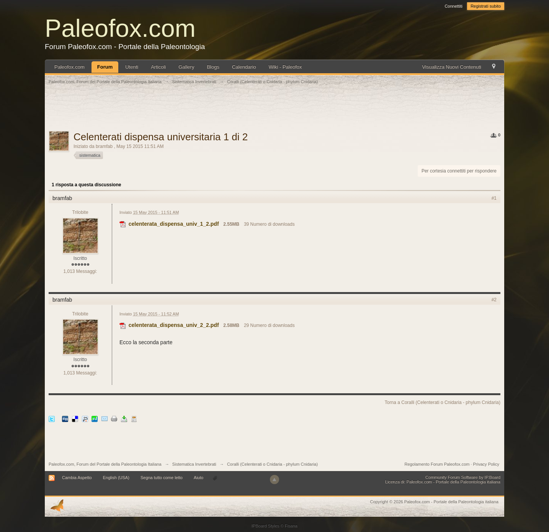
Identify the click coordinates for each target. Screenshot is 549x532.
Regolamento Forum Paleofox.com (436, 464)
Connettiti (453, 6)
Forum (105, 67)
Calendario (244, 67)
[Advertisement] (274, 112)
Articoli (158, 67)
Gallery (186, 67)
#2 (494, 299)
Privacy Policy (486, 464)
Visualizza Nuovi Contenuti (451, 67)
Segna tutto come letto (162, 477)
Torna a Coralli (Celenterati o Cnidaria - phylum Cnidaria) (442, 402)
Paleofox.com (120, 28)
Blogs (213, 67)
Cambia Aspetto (77, 477)
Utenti (131, 67)
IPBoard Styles (265, 526)
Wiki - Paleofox (285, 67)
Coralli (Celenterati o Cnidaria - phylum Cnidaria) (272, 464)
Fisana (291, 526)
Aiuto (199, 477)
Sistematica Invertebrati (194, 464)
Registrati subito (486, 6)
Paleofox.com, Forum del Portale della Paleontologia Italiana (105, 464)
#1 (494, 198)
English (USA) (116, 477)
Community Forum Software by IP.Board (462, 477)
